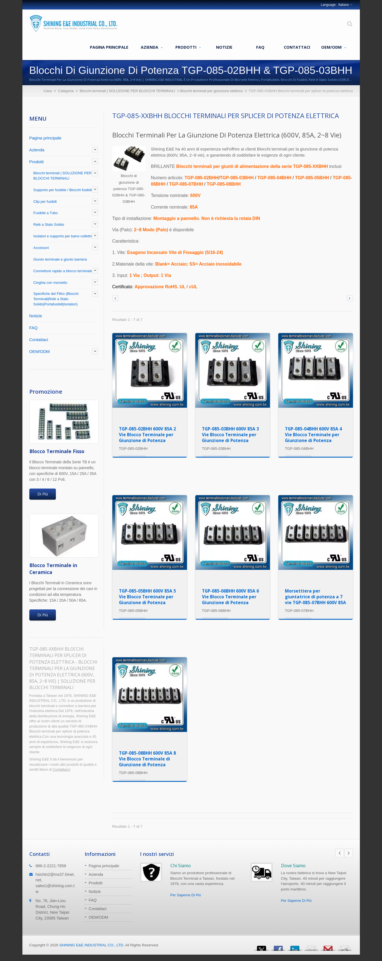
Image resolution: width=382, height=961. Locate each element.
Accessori (41, 248)
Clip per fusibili (45, 201)
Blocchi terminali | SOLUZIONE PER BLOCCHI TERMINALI (127, 91)
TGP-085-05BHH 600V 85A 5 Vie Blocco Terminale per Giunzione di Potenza (147, 597)
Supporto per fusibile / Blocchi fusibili (62, 190)
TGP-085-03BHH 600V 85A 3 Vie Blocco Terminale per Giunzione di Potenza (230, 434)
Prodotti (188, 47)
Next (348, 853)
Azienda (151, 47)
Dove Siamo (293, 866)
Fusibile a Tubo (45, 213)
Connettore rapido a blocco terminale (62, 271)
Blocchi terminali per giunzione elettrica (211, 91)
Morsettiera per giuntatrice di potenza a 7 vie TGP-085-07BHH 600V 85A (315, 597)
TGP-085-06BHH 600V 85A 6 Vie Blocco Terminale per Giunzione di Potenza (230, 597)
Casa (47, 91)
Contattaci (297, 47)
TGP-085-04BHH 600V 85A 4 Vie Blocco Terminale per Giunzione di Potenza (313, 434)
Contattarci (61, 769)
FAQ (260, 47)
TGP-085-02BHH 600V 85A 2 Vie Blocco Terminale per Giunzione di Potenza (147, 434)
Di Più (42, 494)
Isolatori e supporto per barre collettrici (64, 236)
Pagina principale (109, 47)
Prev (339, 853)
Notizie (224, 47)
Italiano (343, 5)
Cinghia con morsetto (50, 282)
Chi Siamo (180, 866)
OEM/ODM (333, 47)
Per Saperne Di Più (185, 895)
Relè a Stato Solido (48, 224)
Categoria (66, 91)
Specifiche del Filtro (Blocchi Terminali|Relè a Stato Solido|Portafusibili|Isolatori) (56, 299)
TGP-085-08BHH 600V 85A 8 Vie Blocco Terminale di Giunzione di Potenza (147, 759)
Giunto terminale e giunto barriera (60, 259)
